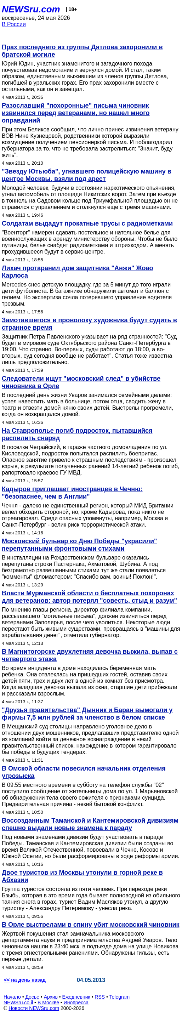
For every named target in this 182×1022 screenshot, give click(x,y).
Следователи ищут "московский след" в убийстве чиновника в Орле (81, 382)
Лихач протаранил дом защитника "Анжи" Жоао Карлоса (77, 272)
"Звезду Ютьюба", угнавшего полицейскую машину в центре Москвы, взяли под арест (86, 175)
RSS (100, 997)
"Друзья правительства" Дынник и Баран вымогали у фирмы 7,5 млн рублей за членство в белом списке (87, 713)
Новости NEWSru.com (33, 1008)
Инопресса (76, 1002)
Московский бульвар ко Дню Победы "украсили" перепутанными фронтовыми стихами (79, 545)
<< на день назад (25, 980)
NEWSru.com (31, 9)
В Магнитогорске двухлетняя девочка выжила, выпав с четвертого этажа (90, 655)
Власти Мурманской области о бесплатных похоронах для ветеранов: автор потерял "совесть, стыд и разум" (89, 597)
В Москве (48, 1002)
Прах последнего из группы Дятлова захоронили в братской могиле (82, 51)
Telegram (119, 997)
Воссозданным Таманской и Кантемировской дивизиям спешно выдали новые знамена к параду (90, 824)
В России (14, 24)
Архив (51, 997)
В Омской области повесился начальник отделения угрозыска (84, 772)
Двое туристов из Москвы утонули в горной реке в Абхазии (82, 876)
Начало (12, 997)
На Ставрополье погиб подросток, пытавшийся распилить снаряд (77, 434)
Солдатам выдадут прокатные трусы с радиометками (87, 223)
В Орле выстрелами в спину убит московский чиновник (91, 924)
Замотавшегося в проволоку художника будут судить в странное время (89, 324)
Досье (32, 997)
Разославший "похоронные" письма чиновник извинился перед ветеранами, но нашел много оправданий (75, 113)
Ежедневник (76, 997)
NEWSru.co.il (18, 1002)
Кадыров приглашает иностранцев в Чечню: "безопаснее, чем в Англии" (72, 493)
